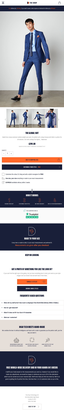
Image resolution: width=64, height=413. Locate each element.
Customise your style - (32, 167)
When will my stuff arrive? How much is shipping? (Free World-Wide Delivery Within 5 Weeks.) (31, 303)
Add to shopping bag (32, 160)
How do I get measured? (11, 307)
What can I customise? (10, 317)
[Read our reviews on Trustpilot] (32, 215)
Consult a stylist (32, 281)
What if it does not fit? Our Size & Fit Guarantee (17, 312)
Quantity (4, 150)
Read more (44, 139)
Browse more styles (32, 288)
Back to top (32, 406)
